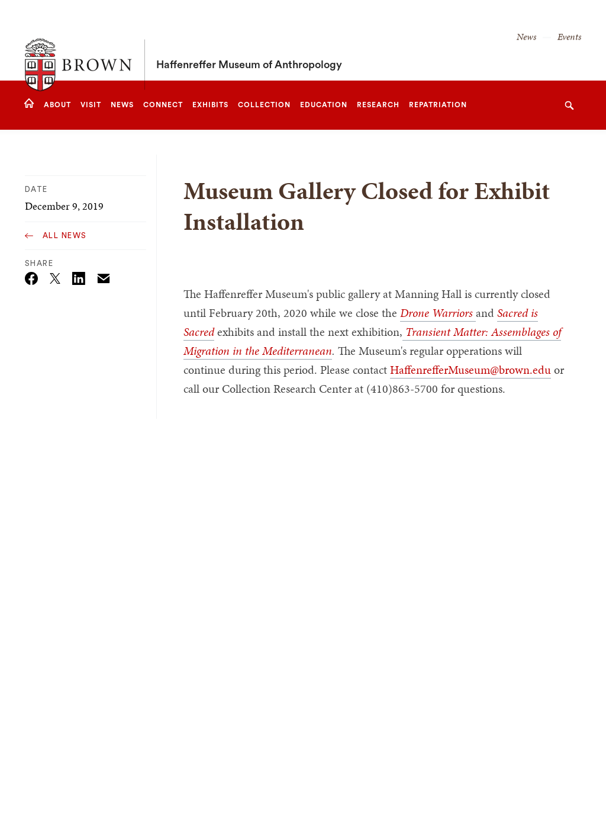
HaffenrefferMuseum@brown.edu (470, 369)
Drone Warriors (438, 312)
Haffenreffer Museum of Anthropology (249, 40)
